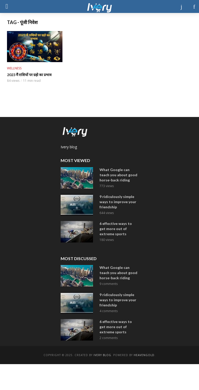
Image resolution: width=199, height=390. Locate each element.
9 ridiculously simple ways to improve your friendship (118, 201)
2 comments (109, 338)
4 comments (109, 311)
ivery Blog (102, 355)
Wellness (14, 68)
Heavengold (144, 355)
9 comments (109, 284)
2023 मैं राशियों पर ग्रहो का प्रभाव (29, 74)
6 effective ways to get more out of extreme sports (116, 228)
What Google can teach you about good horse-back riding (118, 174)
